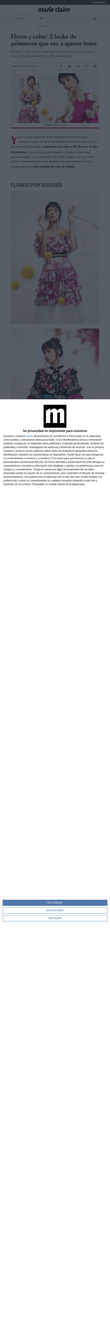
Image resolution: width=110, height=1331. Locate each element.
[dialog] (55, 865)
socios (29, 436)
